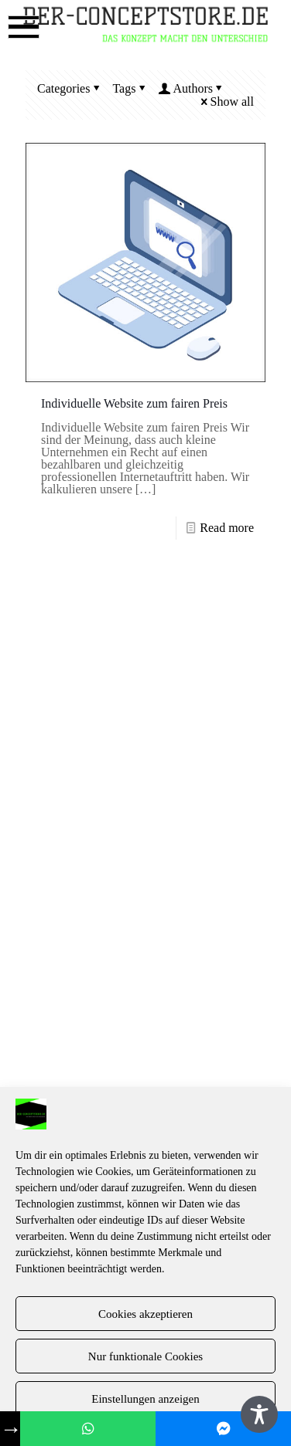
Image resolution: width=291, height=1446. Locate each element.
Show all (226, 101)
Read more (227, 527)
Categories (69, 88)
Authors (191, 88)
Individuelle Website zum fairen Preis (134, 403)
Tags (130, 88)
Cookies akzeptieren (145, 1314)
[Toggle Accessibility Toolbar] (259, 1414)
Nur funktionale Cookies (145, 1356)
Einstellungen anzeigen (145, 1399)
